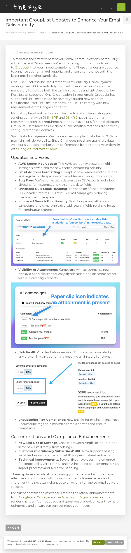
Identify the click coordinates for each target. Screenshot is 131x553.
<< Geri (13, 527)
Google (24, 497)
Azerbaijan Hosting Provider (21, 32)
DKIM (47, 117)
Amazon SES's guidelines (80, 497)
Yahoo (41, 497)
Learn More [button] (114, 542)
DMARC (71, 117)
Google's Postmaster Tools (37, 149)
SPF (55, 117)
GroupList (22, 67)
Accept (98, 542)
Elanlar (43, 32)
